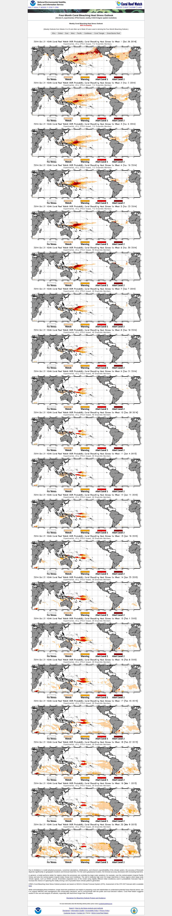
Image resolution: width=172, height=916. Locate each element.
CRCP (126, 7)
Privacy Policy (104, 911)
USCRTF (119, 7)
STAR (51, 7)
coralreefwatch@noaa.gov (105, 903)
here (30, 886)
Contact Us (81, 913)
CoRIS (139, 7)
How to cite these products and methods (89, 908)
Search (71, 908)
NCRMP (133, 7)
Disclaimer (66, 911)
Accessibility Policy (91, 911)
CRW (56, 7)
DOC (30, 7)
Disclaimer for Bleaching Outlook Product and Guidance (86, 898)
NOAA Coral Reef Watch (99, 913)
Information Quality (77, 911)
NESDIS (43, 7)
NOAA (36, 7)
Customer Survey (70, 913)
